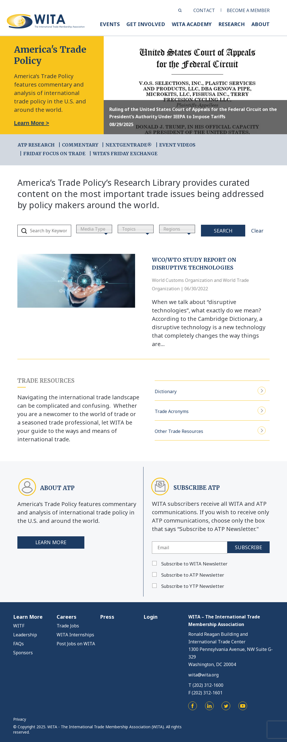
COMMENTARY (80, 145)
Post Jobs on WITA (76, 644)
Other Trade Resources (210, 430)
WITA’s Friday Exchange (125, 153)
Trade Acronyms (210, 411)
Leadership (25, 635)
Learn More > (31, 123)
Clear (257, 230)
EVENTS (110, 24)
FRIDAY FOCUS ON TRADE (54, 153)
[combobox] (94, 229)
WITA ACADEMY (192, 24)
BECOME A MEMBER (248, 10)
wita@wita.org (203, 675)
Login (151, 616)
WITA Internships (75, 635)
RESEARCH (231, 24)
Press (107, 616)
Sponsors (23, 653)
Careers (67, 616)
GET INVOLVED (145, 24)
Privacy (19, 719)
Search (223, 230)
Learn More (51, 542)
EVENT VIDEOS (177, 145)
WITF (18, 626)
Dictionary (210, 391)
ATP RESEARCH (36, 145)
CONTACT (204, 10)
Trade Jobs (68, 626)
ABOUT (260, 24)
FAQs (18, 644)
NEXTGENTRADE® (128, 145)
